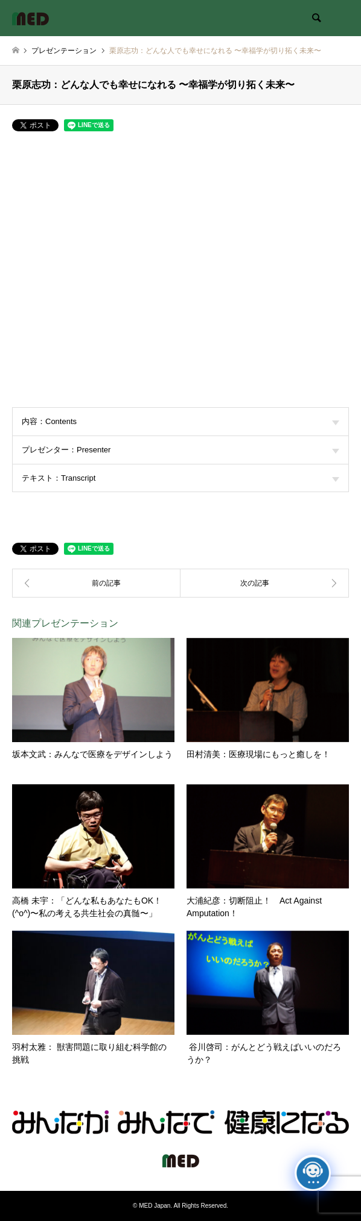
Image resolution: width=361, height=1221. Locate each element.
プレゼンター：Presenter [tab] (180, 449)
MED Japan (154, 1205)
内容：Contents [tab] (180, 421)
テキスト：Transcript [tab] (180, 477)
